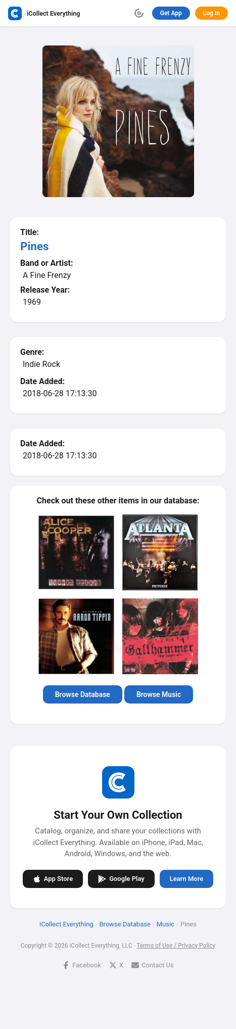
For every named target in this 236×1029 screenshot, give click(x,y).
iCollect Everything (66, 923)
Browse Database (82, 694)
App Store (53, 878)
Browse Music (158, 694)
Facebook (81, 964)
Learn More (186, 878)
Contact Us (152, 964)
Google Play (121, 878)
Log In (211, 13)
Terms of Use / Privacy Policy (175, 945)
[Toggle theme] (139, 13)
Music (165, 923)
